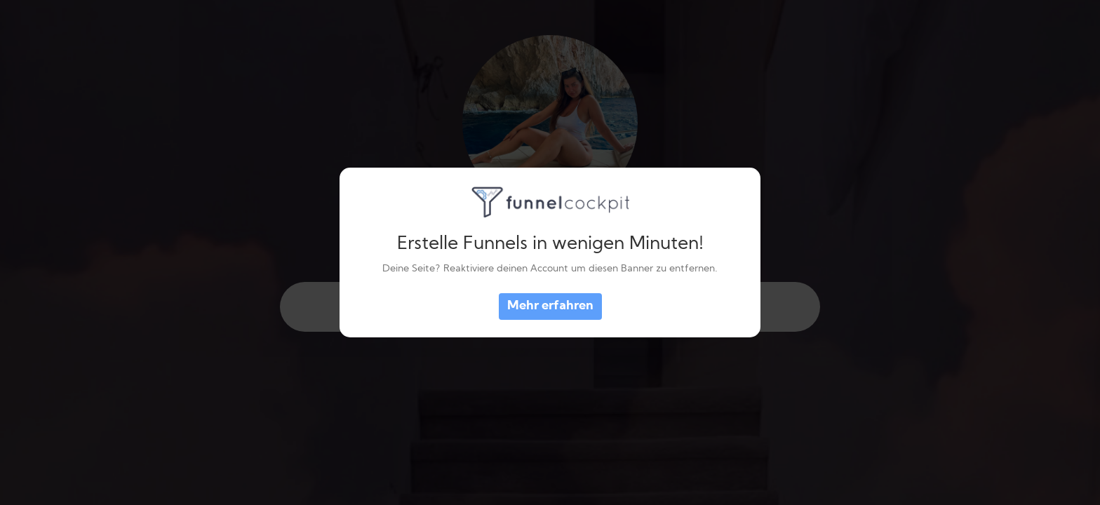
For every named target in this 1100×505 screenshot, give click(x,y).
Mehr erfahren (550, 306)
